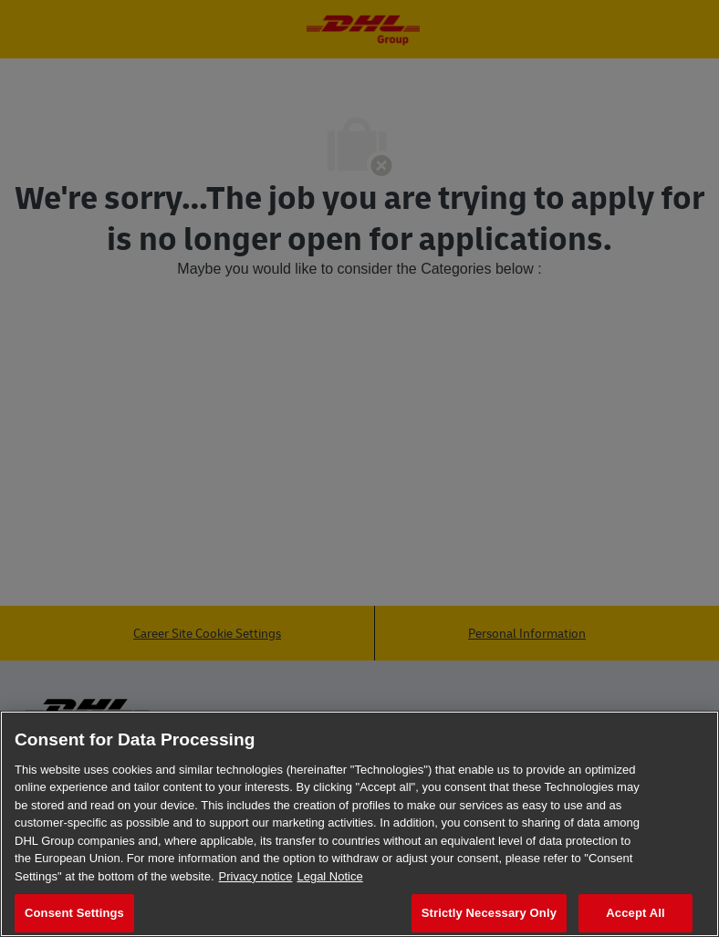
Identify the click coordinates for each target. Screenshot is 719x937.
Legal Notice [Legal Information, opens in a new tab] (329, 876)
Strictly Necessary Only (489, 913)
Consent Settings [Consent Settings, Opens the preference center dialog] (74, 913)
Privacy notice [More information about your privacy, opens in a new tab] (256, 876)
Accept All (635, 913)
